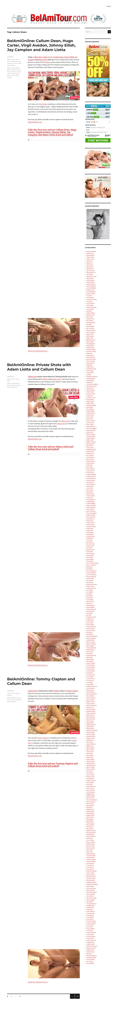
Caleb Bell (89, 365)
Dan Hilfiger (90, 409)
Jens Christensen (91, 571)
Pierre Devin (90, 804)
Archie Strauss (90, 294)
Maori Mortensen (91, 694)
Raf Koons (89, 807)
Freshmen (14, 71)
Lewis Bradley (90, 671)
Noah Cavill (89, 757)
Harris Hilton (90, 509)
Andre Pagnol (90, 282)
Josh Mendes (90, 625)
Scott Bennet (90, 863)
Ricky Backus (90, 823)
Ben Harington (90, 322)
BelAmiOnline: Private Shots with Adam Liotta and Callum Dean (39, 366)
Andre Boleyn (90, 280)
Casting (88, 374)
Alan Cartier (89, 265)
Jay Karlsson (90, 561)
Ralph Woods (90, 809)
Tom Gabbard (90, 911)
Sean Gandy (89, 869)
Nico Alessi (89, 742)
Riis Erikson (90, 829)
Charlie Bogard (90, 378)
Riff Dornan (89, 827)
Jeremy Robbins (91, 573)
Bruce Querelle (90, 361)
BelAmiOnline (11, 69)
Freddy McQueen (91, 474)
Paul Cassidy (90, 782)
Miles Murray (90, 728)
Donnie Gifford (90, 436)
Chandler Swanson (92, 376)
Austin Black (90, 309)
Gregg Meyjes (90, 501)
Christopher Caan (91, 386)
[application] (54, 332)
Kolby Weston (90, 650)
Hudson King (90, 524)
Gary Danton (90, 482)
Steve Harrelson (91, 888)
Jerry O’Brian (90, 578)
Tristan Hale (90, 938)
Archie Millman (91, 292)
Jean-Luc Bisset (91, 565)
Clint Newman (90, 390)
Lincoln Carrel (90, 675)
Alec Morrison (90, 270)
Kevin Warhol (90, 640)
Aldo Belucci (90, 269)
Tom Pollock (90, 917)
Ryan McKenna (90, 854)
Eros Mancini (90, 457)
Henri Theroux (90, 517)
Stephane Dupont (91, 882)
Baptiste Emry (90, 315)
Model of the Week (91, 730)
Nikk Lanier (89, 746)
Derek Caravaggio (91, 428)
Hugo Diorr (89, 530)
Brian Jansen (90, 355)
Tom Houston (90, 913)
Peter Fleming (90, 792)
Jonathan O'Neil (91, 617)
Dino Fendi (89, 432)
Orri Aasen (89, 771)
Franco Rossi (90, 471)
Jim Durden (89, 580)
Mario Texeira (90, 702)
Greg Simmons (90, 499)
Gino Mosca (89, 490)
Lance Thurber (90, 663)
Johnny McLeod (91, 609)
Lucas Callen (90, 684)
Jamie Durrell (90, 550)
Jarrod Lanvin (90, 553)
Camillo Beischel (91, 369)
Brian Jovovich (90, 357)
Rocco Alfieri (90, 840)
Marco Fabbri (90, 700)
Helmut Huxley (90, 515)
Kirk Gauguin (90, 646)
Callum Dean (37, 57)
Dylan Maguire (90, 438)
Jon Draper (89, 613)
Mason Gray (90, 707)
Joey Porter (89, 598)
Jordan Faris (90, 619)
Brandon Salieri (91, 349)
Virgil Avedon (58, 57)
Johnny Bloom (90, 605)
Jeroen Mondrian (91, 575)
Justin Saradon (90, 630)
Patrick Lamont (91, 780)
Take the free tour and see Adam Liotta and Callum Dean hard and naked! (50, 448)
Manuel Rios (90, 690)
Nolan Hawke (90, 761)
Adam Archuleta (91, 251)
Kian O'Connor (90, 642)
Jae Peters (89, 548)
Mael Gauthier (90, 688)
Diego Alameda (90, 430)
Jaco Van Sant (90, 544)
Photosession (90, 798)
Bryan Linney (90, 363)
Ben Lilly (89, 324)
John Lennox (90, 601)
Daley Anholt (90, 401)
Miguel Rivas (90, 723)
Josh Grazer (89, 623)
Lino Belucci (90, 677)
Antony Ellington (91, 288)
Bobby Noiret (90, 347)
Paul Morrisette (91, 786)
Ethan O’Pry (89, 459)
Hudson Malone (91, 526)
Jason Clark (89, 557)
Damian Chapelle (91, 405)
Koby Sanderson (91, 648)
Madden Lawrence (91, 686)
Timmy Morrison (91, 904)
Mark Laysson (90, 703)
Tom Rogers (90, 919)
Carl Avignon (90, 371)
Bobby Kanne (90, 346)
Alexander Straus (91, 276)
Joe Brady (89, 594)
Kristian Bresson (91, 655)
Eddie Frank (89, 440)
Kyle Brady (89, 657)
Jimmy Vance (90, 586)
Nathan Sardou (90, 736)
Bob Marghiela (90, 344)
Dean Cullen (89, 424)
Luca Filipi (89, 682)
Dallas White (90, 403)
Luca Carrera (90, 680)
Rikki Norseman (91, 830)
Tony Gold (89, 927)
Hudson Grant (90, 523)
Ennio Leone (90, 451)
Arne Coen (89, 301)
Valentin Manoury (91, 946)
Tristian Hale (90, 942)
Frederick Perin (91, 476)
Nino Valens (90, 755)
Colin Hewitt (90, 392)
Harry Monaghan (91, 513)
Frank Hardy (90, 473)
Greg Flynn (89, 498)
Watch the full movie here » (38, 351)
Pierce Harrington (91, 800)
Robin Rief (89, 838)
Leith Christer (90, 669)
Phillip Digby (90, 794)
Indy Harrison (90, 536)
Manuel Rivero (90, 692)
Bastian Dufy (90, 319)
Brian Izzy (89, 353)
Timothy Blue (90, 905)
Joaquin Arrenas (91, 588)
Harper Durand (90, 507)
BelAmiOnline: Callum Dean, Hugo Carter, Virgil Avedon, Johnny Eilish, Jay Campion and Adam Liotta (41, 45)
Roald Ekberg (90, 834)
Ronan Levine (90, 846)
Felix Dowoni (90, 463)
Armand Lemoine (91, 299)
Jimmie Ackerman (91, 584)
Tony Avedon (90, 925)
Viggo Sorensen (91, 948)
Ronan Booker (90, 844)
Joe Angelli (89, 590)
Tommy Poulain (91, 923)
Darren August (90, 421)
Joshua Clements (91, 626)
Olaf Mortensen (91, 765)
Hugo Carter (47, 57)
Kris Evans (89, 653)
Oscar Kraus (89, 773)
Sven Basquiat (90, 894)
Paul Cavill (89, 784)
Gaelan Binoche (91, 478)
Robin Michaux (90, 836)
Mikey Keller (90, 727)
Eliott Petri (89, 446)
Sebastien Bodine (91, 871)
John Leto (89, 603)
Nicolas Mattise (91, 744)
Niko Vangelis (90, 748)
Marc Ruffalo (90, 696)
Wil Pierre (89, 954)
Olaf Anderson (90, 763)
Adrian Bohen (90, 255)
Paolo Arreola (90, 777)
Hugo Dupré (90, 532)
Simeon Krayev (90, 879)
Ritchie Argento (91, 832)
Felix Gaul (89, 465)
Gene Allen (89, 488)
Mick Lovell (89, 721)
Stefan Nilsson (90, 880)
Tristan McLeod (91, 940)
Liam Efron (89, 673)
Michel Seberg (90, 717)
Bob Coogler (90, 342)
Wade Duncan (90, 952)
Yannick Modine (91, 957)
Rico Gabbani (90, 825)
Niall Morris (89, 740)
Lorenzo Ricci (90, 678)
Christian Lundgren (92, 384)
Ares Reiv (89, 296)
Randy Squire (90, 811)
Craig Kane (89, 396)
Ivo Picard (89, 540)
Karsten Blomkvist (91, 636)
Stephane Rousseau (92, 884)
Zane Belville (90, 963)
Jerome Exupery (91, 576)
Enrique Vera (90, 453)
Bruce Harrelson (91, 359)
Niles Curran (90, 750)
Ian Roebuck (90, 534)
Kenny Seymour (91, 638)
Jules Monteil (90, 628)
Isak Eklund (89, 538)
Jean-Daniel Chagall (92, 563)
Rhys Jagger (89, 819)
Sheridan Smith (91, 877)
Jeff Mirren (89, 567)
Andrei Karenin (90, 284)
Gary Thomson (90, 484)
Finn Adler (89, 467)
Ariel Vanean (90, 297)
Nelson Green (90, 738)
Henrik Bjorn (90, 519)
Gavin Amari (90, 486)
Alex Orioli (89, 274)
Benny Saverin (90, 332)
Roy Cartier (89, 850)
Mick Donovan (90, 719)
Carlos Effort (90, 372)
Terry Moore (90, 896)
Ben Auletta (89, 321)
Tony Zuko (89, 931)
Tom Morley (90, 915)
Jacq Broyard (90, 546)
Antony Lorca (90, 290)
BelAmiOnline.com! (35, 122)
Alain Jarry (89, 263)
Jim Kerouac (90, 582)
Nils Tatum (89, 753)
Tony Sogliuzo (90, 929)
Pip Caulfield (90, 805)
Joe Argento (89, 592)
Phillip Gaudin (90, 796)
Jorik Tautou (90, 621)
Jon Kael (88, 615)
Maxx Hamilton (91, 713)
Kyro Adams (90, 661)
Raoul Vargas (90, 813)
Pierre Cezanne (90, 802)
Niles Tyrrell (90, 752)
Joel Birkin (89, 596)
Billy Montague (90, 340)
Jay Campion (15, 73)
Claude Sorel (90, 388)
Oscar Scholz (90, 775)
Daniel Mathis (90, 411)
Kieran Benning (91, 644)
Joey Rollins (89, 600)
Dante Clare (89, 417)
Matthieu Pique (90, 711)
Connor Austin (90, 394)
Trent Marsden (90, 936)
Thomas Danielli (91, 898)
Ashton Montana (91, 307)
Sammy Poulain (91, 855)
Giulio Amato (90, 494)
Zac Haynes (89, 961)
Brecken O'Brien (91, 351)
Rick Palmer (89, 821)
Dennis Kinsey (90, 426)
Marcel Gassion (91, 698)
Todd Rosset (90, 907)
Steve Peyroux (90, 890)
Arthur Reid (89, 305)
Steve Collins (90, 886)
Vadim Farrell (90, 944)
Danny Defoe (90, 415)
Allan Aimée (89, 278)
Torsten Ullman (91, 932)
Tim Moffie (89, 902)
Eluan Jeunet (90, 448)
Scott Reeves (90, 867)
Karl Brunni (89, 634)
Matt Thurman (90, 709)
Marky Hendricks (91, 705)
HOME (108, 6)
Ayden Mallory (90, 313)
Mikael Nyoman (91, 725)
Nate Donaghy (90, 734)
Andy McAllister (91, 286)
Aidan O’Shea (90, 259)
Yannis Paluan (90, 959)
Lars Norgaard (90, 667)
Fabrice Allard (90, 461)
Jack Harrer (89, 542)
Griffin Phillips (90, 503)
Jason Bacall (90, 555)
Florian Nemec (90, 469)
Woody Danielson (91, 956)
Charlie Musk (90, 380)
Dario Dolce (89, 419)
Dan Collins (89, 407)
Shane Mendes (90, 875)
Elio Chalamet (90, 444)
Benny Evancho (91, 330)
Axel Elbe (89, 311)
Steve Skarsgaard (91, 892)
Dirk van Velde (90, 434)
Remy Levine (90, 817)
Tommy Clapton (72, 691)
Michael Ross (90, 715)
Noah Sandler (90, 759)
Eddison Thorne (91, 442)
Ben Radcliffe (90, 326)
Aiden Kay (89, 261)
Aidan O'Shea (90, 257)
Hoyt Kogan (89, 521)
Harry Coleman (90, 511)
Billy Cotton (89, 338)
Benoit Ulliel (90, 334)
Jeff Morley (89, 569)
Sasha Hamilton (91, 861)
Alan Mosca (89, 267)
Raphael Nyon (90, 815)
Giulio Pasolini (90, 496)
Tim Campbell (90, 900)
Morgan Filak (90, 732)
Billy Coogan (90, 336)
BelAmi (47, 62)
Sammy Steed (90, 857)
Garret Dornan (90, 480)
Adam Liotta (42, 60)
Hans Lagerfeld (90, 505)
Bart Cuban (89, 317)
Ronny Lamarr (90, 848)
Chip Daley (89, 382)
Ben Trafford (90, 328)
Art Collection (90, 303)
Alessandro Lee (90, 272)
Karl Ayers (89, 632)
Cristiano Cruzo (91, 397)
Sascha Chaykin (91, 859)
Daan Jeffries (90, 399)
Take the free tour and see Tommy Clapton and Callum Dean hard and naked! (53, 764)
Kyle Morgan (90, 659)
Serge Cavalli (90, 873)
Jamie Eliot (89, 551)
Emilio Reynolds (91, 449)
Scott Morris (90, 865)
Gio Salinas (89, 492)
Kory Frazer (89, 651)
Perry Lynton (90, 788)
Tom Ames (89, 909)
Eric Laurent (90, 455)
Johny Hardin (90, 611)
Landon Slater (90, 665)
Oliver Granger (90, 769)
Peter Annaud (90, 790)
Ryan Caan (89, 852)
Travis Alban (90, 934)
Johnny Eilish (69, 57)
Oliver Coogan (90, 767)
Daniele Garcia (90, 413)
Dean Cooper (90, 423)
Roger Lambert (90, 842)
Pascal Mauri (90, 778)
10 (20, 996)
